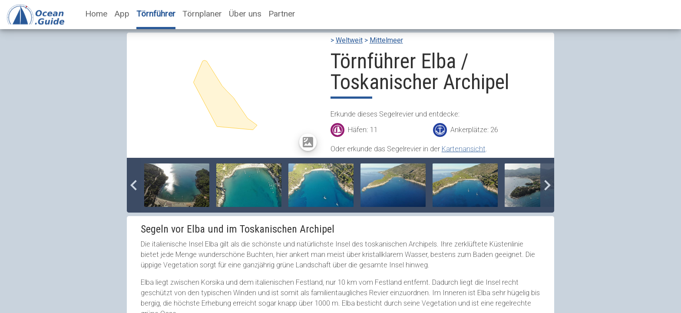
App (121, 14)
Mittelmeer (386, 40)
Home (96, 14)
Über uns (245, 14)
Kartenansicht (464, 149)
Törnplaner (202, 14)
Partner (281, 14)
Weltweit (349, 40)
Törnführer (155, 14)
